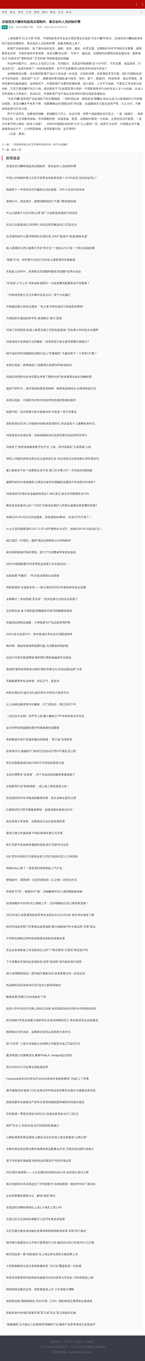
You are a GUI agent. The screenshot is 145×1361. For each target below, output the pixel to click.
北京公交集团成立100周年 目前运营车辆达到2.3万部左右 (41, 224)
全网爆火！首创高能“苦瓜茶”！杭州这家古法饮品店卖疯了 (42, 599)
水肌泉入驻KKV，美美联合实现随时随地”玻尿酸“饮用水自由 (43, 271)
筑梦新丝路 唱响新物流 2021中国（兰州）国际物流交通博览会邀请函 (49, 1301)
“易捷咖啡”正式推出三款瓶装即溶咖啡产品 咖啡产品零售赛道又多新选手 (51, 1324)
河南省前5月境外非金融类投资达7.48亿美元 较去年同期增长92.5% (47, 493)
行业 (28, 12)
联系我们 (55, 1341)
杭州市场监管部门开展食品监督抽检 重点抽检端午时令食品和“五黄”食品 (51, 926)
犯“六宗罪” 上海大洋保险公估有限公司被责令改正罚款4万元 (43, 1043)
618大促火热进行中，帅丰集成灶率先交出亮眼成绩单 (39, 634)
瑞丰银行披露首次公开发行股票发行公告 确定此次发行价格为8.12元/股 (50, 1242)
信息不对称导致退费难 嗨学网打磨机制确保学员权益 (38, 657)
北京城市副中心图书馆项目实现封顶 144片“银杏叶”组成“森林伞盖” (47, 236)
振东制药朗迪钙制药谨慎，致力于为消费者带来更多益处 (41, 552)
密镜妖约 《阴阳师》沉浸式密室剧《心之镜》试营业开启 (41, 879)
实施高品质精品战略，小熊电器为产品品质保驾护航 (38, 622)
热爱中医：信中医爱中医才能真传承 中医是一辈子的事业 (41, 411)
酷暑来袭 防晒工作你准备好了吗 (26, 996)
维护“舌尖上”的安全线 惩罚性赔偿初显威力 (32, 1125)
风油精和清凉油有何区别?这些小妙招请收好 (33, 985)
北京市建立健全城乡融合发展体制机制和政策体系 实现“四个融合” (46, 1230)
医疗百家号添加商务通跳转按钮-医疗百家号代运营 (37, 844)
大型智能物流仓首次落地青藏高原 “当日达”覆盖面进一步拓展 (44, 1265)
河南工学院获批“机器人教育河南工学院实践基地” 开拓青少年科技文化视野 (52, 329)
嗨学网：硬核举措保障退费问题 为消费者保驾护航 (37, 645)
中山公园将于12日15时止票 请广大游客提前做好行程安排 (41, 212)
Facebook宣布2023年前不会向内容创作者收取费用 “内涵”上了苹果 (47, 1078)
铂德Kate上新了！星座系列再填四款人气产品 (34, 868)
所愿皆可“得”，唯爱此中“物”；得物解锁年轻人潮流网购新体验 (44, 891)
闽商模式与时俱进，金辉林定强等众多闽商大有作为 (38, 1031)
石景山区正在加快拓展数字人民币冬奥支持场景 (35, 1219)
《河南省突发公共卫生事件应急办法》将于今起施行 (40, 144)
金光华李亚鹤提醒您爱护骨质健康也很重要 (32, 727)
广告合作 (68, 1341)
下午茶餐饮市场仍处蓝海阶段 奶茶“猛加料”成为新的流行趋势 (44, 961)
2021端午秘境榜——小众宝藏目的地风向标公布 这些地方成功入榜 (47, 1172)
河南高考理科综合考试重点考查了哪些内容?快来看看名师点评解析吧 (49, 376)
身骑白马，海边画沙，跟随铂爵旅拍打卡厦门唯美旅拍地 (41, 201)
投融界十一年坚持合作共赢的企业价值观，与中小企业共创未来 (45, 189)
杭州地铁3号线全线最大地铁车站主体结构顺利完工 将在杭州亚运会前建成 (52, 1020)
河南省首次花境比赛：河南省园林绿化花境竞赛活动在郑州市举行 (46, 435)
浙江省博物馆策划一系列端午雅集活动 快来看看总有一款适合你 (45, 973)
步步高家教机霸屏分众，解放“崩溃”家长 (31, 1195)
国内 (44, 12)
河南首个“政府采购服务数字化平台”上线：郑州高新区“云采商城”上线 (48, 446)
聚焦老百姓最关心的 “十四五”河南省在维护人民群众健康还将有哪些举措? (51, 505)
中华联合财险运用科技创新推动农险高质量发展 (35, 938)
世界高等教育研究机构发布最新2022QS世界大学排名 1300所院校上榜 (49, 1277)
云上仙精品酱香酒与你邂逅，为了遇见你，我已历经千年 (41, 704)
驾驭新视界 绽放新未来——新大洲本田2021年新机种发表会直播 (46, 587)
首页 (4, 12)
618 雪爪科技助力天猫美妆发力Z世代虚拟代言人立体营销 (42, 856)
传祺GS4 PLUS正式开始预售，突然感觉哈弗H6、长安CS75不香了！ (49, 517)
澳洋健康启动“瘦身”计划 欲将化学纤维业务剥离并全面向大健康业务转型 (51, 1090)
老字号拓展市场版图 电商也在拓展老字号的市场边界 (38, 1160)
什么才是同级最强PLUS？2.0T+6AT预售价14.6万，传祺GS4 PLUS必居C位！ (54, 528)
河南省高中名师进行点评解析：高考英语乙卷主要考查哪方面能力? (47, 341)
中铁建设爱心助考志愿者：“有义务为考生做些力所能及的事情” (45, 306)
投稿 (79, 1341)
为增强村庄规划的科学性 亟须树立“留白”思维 (34, 318)
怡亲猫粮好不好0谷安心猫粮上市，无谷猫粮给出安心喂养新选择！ (47, 903)
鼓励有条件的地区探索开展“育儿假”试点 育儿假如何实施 (41, 1312)
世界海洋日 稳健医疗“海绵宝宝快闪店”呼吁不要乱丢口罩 (41, 751)
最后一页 (16, 149)
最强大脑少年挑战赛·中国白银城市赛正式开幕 (34, 833)
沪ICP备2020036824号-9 (54, 1346)
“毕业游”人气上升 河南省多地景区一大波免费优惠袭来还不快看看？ (48, 283)
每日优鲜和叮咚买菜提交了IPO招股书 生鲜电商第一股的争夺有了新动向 (51, 1184)
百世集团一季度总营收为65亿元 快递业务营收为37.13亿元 (42, 1113)
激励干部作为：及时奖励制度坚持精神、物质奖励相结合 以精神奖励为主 (51, 388)
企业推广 (90, 1341)
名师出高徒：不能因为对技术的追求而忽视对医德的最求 (41, 400)
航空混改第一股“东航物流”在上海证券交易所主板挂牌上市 (42, 1254)
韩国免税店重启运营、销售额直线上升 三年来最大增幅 (40, 1289)
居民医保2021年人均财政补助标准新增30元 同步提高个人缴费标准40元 (50, 423)
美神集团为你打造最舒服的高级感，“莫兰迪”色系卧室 (39, 739)
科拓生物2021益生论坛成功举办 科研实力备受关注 (37, 692)
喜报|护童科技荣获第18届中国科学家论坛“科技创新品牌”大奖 (44, 669)
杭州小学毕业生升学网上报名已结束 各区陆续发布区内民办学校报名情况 (51, 1008)
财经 (37, 12)
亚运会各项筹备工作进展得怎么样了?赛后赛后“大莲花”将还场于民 (47, 950)
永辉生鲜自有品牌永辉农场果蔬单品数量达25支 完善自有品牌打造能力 (50, 1148)
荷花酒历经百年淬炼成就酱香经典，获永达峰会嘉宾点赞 (41, 797)
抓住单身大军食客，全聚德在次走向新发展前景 (35, 821)
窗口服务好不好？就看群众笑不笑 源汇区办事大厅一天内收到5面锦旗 (49, 470)
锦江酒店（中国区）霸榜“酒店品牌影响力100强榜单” (38, 540)
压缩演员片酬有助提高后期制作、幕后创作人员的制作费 (41, 166)
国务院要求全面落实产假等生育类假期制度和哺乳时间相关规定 (45, 1102)
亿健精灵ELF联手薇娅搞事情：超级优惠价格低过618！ (40, 809)
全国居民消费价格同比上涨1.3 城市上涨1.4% (34, 1207)
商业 (52, 12)
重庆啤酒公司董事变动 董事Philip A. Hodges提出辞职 (39, 1055)
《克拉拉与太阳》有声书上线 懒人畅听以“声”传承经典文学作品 (45, 716)
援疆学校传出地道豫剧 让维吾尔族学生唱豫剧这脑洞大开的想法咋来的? (50, 482)
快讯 (69, 12)
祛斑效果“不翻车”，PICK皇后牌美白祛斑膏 (32, 575)
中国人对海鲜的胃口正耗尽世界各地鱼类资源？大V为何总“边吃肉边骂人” (51, 177)
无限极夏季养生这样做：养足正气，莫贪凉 (32, 680)
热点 (12, 12)
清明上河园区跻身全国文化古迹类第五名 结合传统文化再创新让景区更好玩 (52, 458)
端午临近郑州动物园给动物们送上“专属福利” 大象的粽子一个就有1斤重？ (51, 353)
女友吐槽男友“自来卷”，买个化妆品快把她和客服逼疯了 (40, 774)
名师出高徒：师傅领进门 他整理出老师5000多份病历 (39, 365)
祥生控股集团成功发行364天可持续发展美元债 (35, 762)
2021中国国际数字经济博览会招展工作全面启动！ (37, 563)
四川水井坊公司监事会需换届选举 (27, 1067)
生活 (60, 12)
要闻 (5, 27)
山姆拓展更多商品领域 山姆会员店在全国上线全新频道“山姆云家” (46, 1137)
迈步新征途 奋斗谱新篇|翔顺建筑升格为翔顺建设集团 (39, 610)
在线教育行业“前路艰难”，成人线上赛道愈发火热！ (38, 786)
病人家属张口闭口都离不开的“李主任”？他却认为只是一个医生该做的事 (50, 248)
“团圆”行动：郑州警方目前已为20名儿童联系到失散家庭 (40, 259)
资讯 (20, 12)
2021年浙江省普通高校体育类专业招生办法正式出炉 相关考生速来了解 (50, 914)
